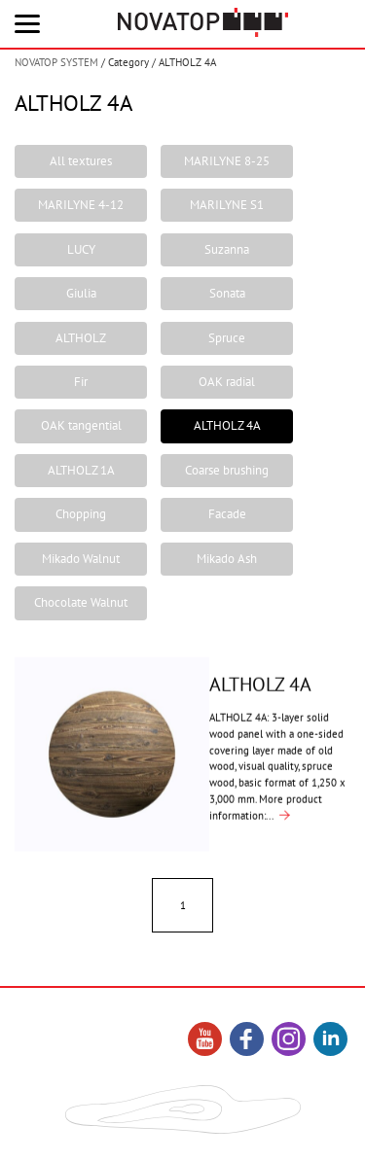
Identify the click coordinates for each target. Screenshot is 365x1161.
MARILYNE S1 (227, 204)
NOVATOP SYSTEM (56, 62)
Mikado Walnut (81, 558)
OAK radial (227, 381)
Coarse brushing (227, 470)
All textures (81, 161)
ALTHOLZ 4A (227, 425)
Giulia (81, 293)
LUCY (81, 249)
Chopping (80, 514)
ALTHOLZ (80, 338)
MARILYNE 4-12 (81, 204)
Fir (81, 381)
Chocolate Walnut (81, 602)
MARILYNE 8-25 (227, 161)
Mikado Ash (227, 558)
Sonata (227, 293)
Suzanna (226, 249)
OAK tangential (81, 425)
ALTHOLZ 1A (81, 470)
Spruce (226, 338)
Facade (227, 514)
